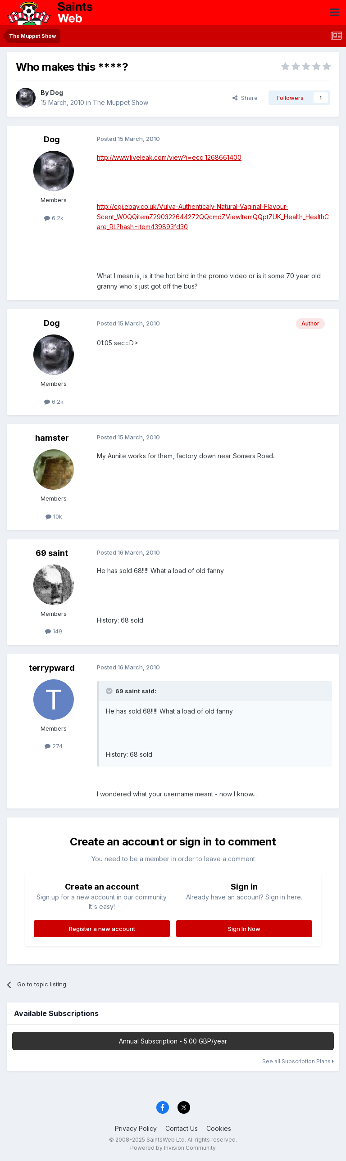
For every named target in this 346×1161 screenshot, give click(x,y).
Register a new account (102, 928)
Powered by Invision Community (173, 1147)
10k (54, 516)
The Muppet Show (120, 102)
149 (53, 631)
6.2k (54, 217)
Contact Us (181, 1128)
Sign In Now (244, 928)
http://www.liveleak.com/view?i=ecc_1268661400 (169, 157)
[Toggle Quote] (110, 691)
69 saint (52, 553)
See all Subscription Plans (298, 1061)
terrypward (52, 668)
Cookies (218, 1128)
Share (245, 97)
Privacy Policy (136, 1128)
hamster (52, 438)
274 (54, 746)
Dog (56, 92)
